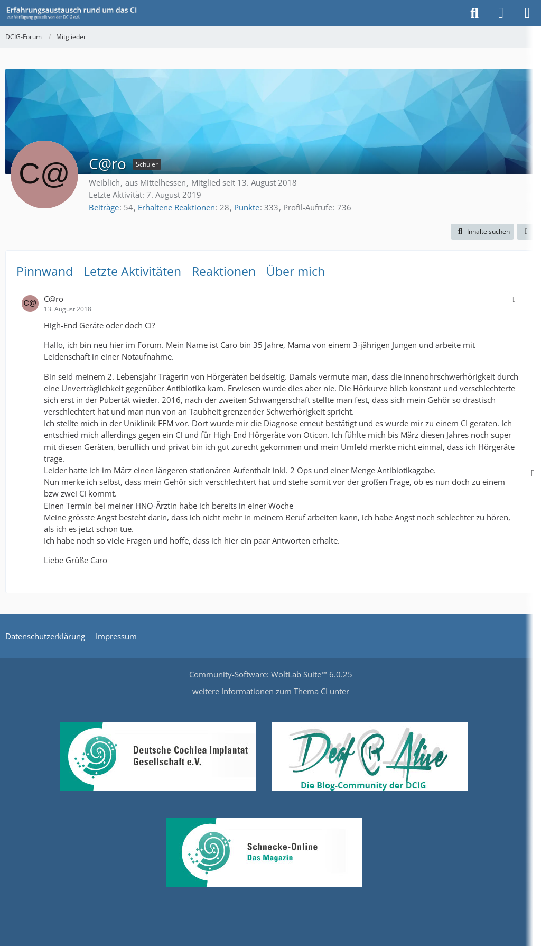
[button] (482, 232)
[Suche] (474, 13)
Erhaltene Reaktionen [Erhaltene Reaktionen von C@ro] (176, 207)
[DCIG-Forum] (75, 13)
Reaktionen (224, 271)
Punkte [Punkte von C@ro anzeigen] (246, 207)
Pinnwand (44, 271)
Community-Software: (270, 674)
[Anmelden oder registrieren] (500, 13)
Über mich (295, 271)
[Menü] (527, 13)
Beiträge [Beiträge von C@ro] (104, 207)
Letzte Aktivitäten (132, 271)
